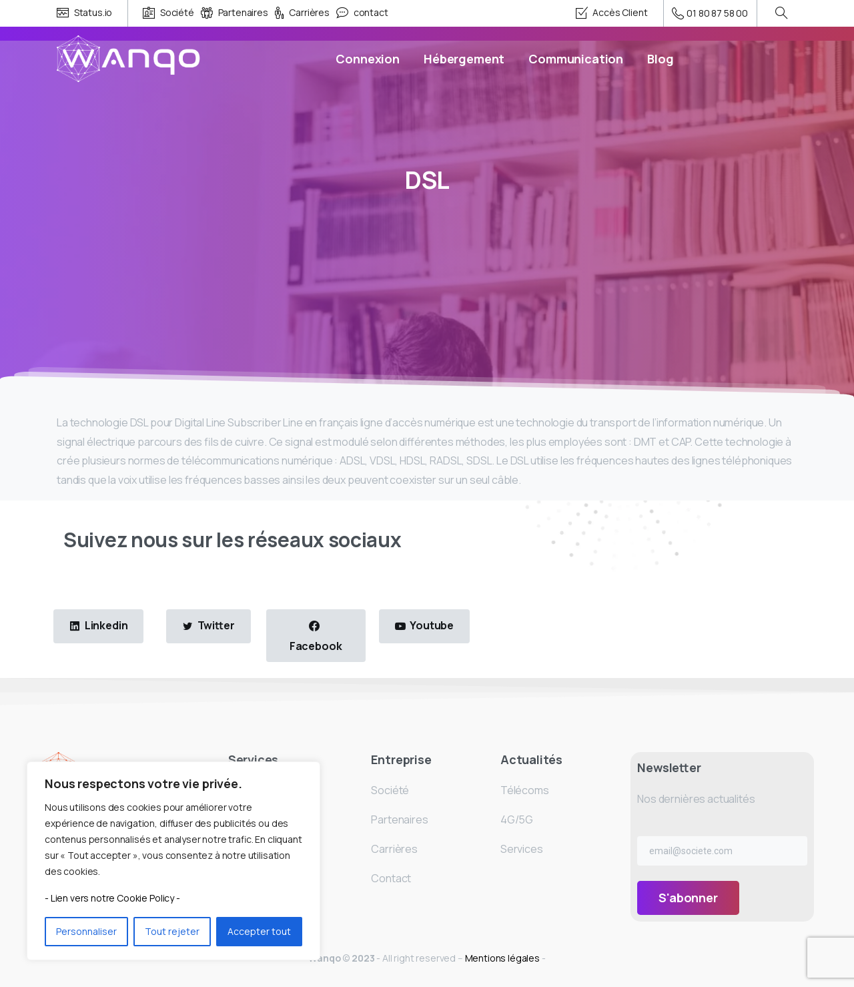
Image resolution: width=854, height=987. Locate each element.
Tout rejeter (172, 931)
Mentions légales (503, 958)
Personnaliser (86, 931)
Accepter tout (259, 931)
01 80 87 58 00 (710, 13)
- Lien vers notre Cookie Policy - (112, 898)
